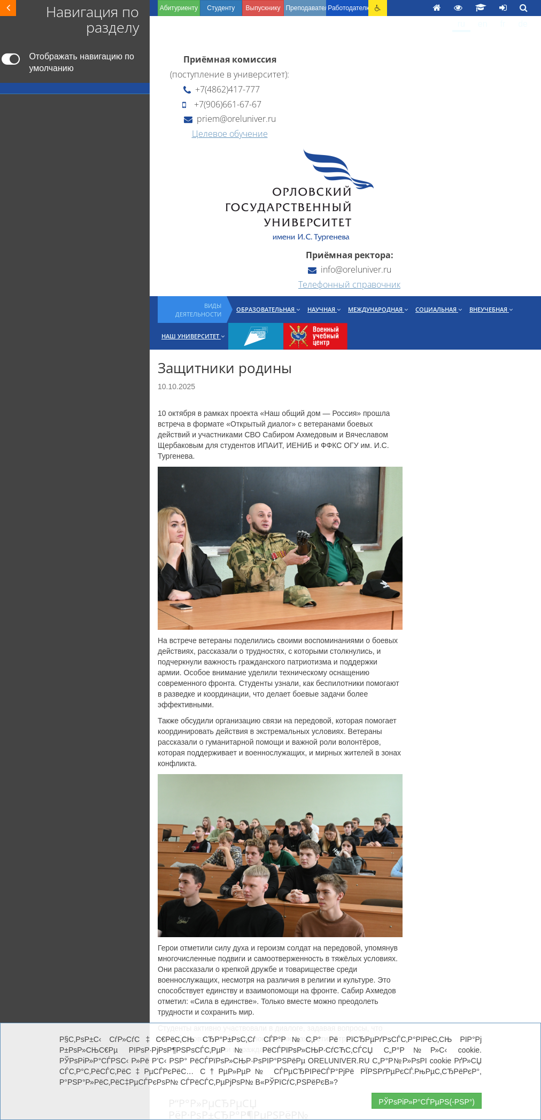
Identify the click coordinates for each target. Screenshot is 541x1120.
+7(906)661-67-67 (221, 104)
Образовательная (268, 309)
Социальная (438, 309)
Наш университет (193, 336)
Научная (324, 309)
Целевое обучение (230, 134)
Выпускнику (263, 8)
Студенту (221, 8)
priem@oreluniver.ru (230, 119)
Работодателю (348, 8)
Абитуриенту (179, 8)
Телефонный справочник (349, 284)
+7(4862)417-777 (221, 89)
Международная (378, 309)
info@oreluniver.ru (349, 269)
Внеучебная (491, 309)
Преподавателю (305, 8)
